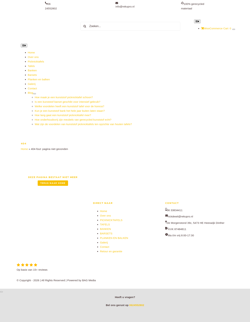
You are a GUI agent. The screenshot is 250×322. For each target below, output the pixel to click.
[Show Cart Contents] (233, 29)
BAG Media (89, 280)
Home (24, 148)
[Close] (1, 291)
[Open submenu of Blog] (34, 93)
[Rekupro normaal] (44, 14)
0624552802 (136, 305)
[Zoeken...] (130, 26)
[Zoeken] (84, 26)
